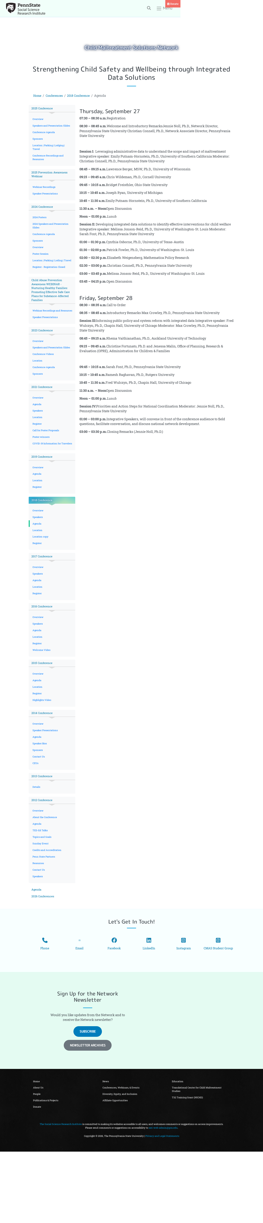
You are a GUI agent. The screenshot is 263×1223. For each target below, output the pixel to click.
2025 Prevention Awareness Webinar (51, 182)
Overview (38, 119)
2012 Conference (43, 857)
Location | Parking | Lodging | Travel (50, 153)
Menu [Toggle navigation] (222, 9)
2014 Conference (43, 766)
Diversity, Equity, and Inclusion (120, 1164)
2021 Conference (43, 418)
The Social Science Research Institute (61, 1195)
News (106, 1151)
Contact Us (39, 812)
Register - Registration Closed (50, 284)
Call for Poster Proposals (47, 464)
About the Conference (45, 875)
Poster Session (41, 266)
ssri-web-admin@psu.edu (163, 1199)
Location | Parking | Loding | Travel (49, 275)
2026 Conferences (44, 959)
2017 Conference (43, 601)
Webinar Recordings (45, 195)
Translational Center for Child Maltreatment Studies (197, 1159)
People (37, 1164)
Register (37, 457)
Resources (39, 924)
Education (178, 1151)
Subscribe (88, 1101)
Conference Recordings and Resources (49, 164)
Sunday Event (41, 903)
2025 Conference (43, 109)
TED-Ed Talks (41, 889)
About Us (38, 1157)
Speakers (38, 443)
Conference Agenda (44, 137)
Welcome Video (42, 699)
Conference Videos (44, 384)
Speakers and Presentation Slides (49, 128)
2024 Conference (43, 216)
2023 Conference (43, 355)
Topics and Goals (43, 896)
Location (38, 391)
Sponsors (38, 144)
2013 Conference (43, 833)
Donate (255, 3)
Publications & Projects (45, 1171)
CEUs (36, 819)
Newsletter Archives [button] (88, 1115)
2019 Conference (43, 496)
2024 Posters (40, 227)
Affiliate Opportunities (115, 1171)
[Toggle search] (207, 9)
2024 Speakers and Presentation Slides (52, 236)
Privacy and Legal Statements (162, 1207)
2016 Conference (43, 654)
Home (37, 95)
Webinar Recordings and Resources (47, 332)
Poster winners (42, 471)
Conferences (56, 95)
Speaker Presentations (46, 202)
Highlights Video (43, 752)
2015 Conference (43, 713)
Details (37, 843)
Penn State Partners (44, 917)
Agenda (37, 436)
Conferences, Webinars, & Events (121, 1157)
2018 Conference (82, 95)
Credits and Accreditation (48, 910)
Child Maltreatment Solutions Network (131, 47)
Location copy (41, 580)
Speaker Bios (40, 798)
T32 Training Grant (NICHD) (187, 1168)
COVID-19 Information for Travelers (48, 480)
